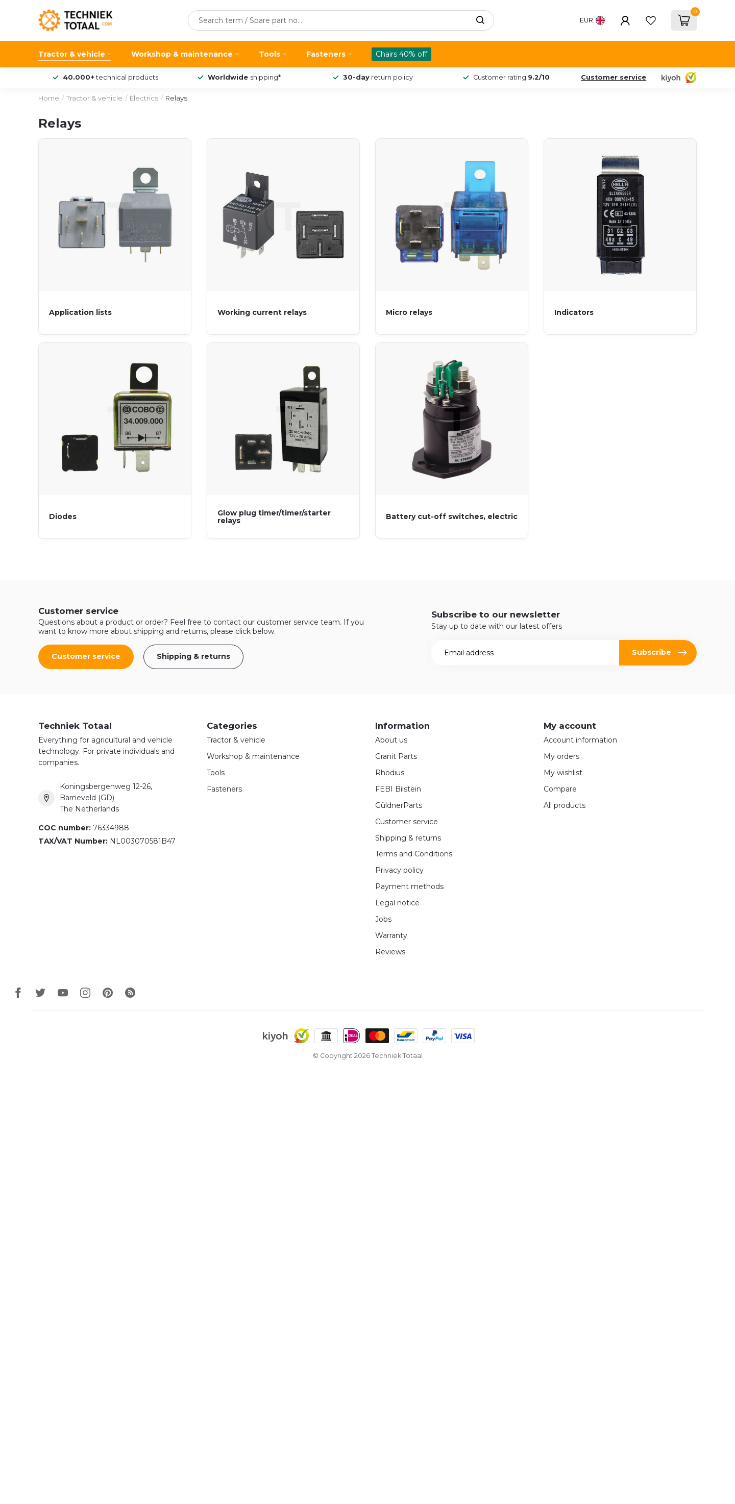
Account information (580, 740)
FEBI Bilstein (398, 789)
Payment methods (409, 886)
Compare (560, 789)
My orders (561, 756)
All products (564, 805)
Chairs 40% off (401, 54)
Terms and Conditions (413, 853)
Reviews (390, 951)
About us (391, 740)
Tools (269, 54)
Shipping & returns (193, 656)
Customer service (613, 77)
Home (48, 98)
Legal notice (397, 902)
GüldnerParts (398, 805)
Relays (176, 98)
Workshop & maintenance (182, 54)
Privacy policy (399, 870)
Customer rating (511, 77)
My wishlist (563, 772)
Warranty (391, 935)
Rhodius (389, 772)
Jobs (383, 919)
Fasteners (326, 54)
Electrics (144, 98)
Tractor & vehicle (71, 54)
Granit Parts (396, 756)
